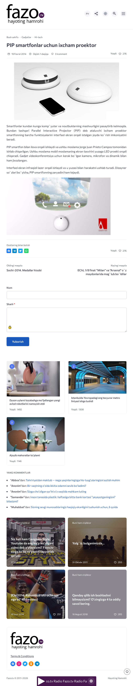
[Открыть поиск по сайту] (114, 14)
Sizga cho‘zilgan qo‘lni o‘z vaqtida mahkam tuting (56, 491)
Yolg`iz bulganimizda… (88, 543)
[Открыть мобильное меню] (123, 14)
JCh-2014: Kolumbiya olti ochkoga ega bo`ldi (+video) (35, 597)
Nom (9, 287)
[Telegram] (37, 663)
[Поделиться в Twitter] (20, 251)
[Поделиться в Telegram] (14, 251)
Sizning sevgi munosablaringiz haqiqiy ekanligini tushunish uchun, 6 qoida (74, 507)
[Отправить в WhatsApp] (26, 251)
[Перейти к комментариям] (127, 672)
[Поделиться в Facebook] (9, 251)
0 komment (59, 54)
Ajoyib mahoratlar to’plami (25, 455)
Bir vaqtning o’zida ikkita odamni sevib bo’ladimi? (56, 485)
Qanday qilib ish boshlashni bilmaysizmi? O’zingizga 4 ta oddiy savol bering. (96, 599)
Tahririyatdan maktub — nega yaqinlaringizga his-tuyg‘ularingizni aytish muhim (73, 480)
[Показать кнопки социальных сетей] (96, 14)
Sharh (11, 304)
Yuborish (18, 341)
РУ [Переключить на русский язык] (87, 13)
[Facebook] (12, 663)
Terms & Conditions (22, 656)
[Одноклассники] (31, 663)
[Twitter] (25, 663)
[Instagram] (19, 663)
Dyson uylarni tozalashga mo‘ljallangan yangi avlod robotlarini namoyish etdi (35, 402)
